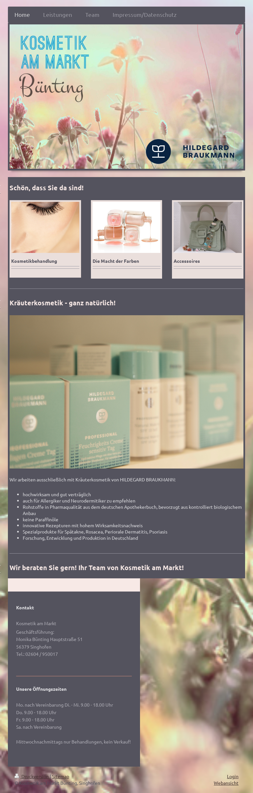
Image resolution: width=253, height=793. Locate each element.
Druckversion (32, 776)
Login (233, 776)
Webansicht (226, 783)
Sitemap (60, 776)
